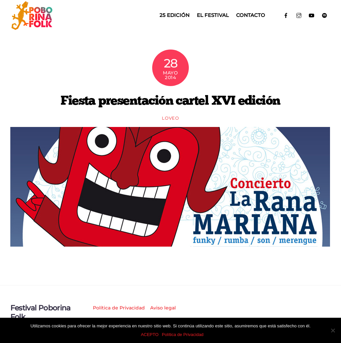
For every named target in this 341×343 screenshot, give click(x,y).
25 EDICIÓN (174, 15)
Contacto (250, 15)
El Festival (213, 15)
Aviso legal (163, 308)
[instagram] (299, 15)
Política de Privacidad (119, 308)
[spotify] (324, 15)
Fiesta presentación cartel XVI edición (170, 100)
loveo (170, 118)
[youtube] (311, 15)
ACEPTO (150, 334)
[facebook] (286, 15)
